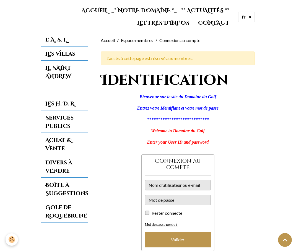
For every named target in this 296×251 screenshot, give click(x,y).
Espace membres (137, 40)
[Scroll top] (285, 240)
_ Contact (211, 23)
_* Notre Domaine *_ (144, 10)
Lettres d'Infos (163, 23)
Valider (178, 239)
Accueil (94, 10)
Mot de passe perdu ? (161, 224)
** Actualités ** (205, 10)
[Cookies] (12, 239)
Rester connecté (167, 213)
